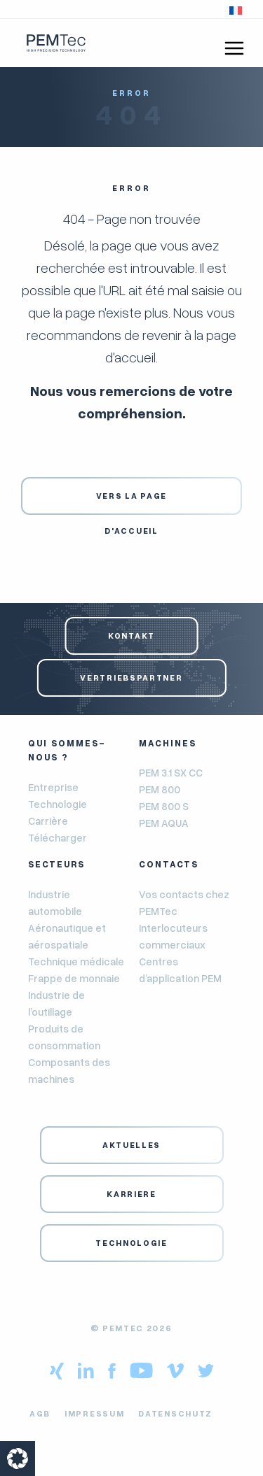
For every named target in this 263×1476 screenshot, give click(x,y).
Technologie (57, 803)
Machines (167, 742)
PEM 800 (159, 789)
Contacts (168, 864)
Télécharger (57, 837)
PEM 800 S (164, 806)
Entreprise (53, 787)
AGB (39, 1413)
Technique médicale (76, 961)
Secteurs (56, 864)
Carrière (48, 820)
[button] (235, 9)
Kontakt (131, 635)
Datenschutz (175, 1413)
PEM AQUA (164, 822)
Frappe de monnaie (74, 978)
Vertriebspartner (131, 677)
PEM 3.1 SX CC (171, 772)
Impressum (94, 1413)
